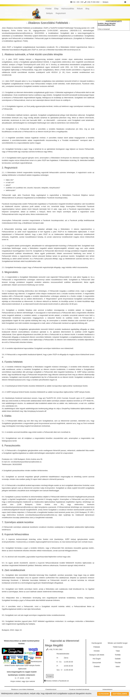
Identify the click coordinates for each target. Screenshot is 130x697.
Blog (87, 9)
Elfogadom (103, 694)
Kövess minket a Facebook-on (56, 681)
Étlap (56, 9)
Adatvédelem (107, 689)
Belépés (105, 2)
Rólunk (80, 9)
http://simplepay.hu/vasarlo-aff (35, 411)
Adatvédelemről (120, 694)
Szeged (50, 676)
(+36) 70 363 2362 (91, 2)
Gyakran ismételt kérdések (79, 689)
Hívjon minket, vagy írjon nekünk (22, 681)
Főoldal (48, 9)
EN (78, 2)
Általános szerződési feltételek (22, 689)
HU (72, 2)
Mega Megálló (54, 645)
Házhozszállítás (67, 9)
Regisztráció (61, 13)
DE (82, 2)
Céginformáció (50, 689)
